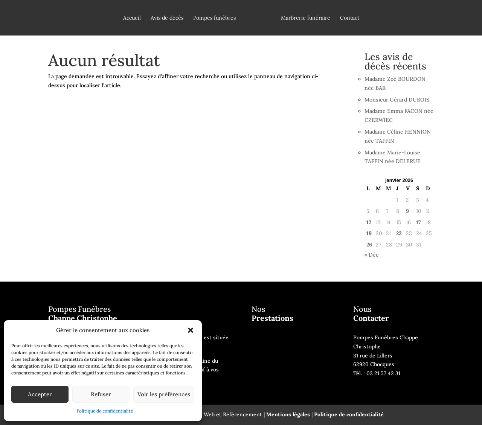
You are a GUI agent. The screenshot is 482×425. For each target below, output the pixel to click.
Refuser (101, 394)
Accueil (132, 18)
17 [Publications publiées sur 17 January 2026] (418, 222)
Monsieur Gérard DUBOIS (397, 99)
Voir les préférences (163, 394)
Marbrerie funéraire (305, 18)
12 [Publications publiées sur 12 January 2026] (368, 222)
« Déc (371, 254)
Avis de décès (167, 18)
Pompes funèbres (214, 18)
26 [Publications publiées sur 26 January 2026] (369, 244)
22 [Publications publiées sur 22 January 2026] (398, 233)
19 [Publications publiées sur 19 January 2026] (369, 233)
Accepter (40, 394)
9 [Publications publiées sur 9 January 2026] (407, 211)
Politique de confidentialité (104, 411)
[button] (190, 330)
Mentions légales (288, 414)
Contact (349, 18)
